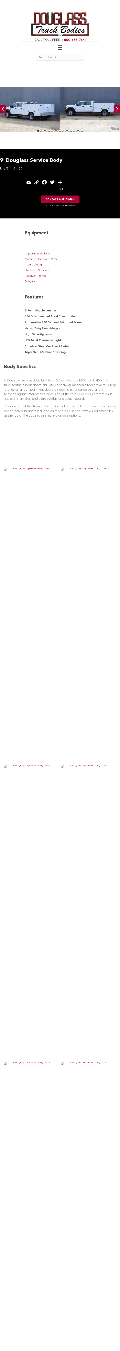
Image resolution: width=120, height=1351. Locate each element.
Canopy (9, 1325)
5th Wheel (10, 1321)
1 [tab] (38, 131)
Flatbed (9, 1329)
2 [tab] (41, 131)
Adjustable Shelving (37, 253)
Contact (37, 1325)
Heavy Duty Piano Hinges (42, 328)
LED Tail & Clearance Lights (43, 340)
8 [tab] (57, 131)
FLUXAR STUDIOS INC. (103, 1342)
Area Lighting (33, 264)
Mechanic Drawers (37, 270)
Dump (8, 1333)
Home (35, 1302)
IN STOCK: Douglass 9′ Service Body (27, 927)
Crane (8, 1306)
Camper (9, 1313)
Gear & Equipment (43, 1306)
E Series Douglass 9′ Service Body (26, 988)
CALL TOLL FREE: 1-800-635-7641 (60, 205)
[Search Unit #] (60, 57)
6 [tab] (52, 131)
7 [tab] (55, 131)
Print (60, 189)
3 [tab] (44, 131)
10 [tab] (63, 131)
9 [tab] (60, 131)
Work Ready (40, 1317)
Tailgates (31, 281)
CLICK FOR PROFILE (97, 1326)
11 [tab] (66, 131)
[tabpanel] (30, 109)
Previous (3, 109)
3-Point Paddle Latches (41, 310)
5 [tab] (49, 131)
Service (8, 1302)
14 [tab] (74, 131)
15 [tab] (77, 131)
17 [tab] (82, 131)
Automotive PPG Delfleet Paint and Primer (54, 322)
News (35, 1321)
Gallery (36, 1309)
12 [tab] (68, 131)
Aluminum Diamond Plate (41, 259)
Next (117, 109)
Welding (9, 1309)
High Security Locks (38, 334)
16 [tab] (79, 131)
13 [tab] (71, 131)
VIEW (12, 939)
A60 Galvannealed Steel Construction (51, 316)
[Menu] (60, 47)
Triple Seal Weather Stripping (45, 352)
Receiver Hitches (35, 275)
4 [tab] (46, 131)
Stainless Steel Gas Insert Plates (47, 346)
